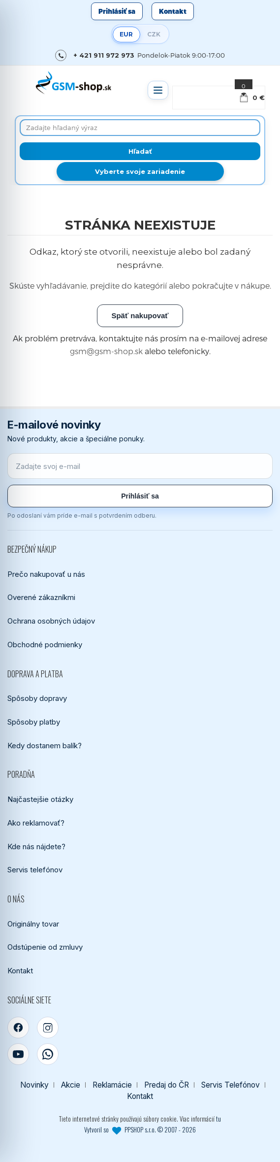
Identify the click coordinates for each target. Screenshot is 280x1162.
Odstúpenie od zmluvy (45, 947)
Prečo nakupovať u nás (46, 574)
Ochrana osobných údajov (51, 621)
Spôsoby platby (33, 722)
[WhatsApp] (48, 1054)
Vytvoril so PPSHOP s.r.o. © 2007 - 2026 (140, 1129)
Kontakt (173, 11)
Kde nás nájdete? (36, 846)
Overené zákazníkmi (41, 597)
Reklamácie (112, 1085)
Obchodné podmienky (44, 644)
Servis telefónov (34, 869)
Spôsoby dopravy (37, 698)
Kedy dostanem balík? (44, 745)
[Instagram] (48, 1027)
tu (218, 1119)
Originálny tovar (33, 924)
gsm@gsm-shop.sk (106, 351)
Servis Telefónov (230, 1085)
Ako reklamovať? (35, 823)
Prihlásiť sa (116, 11)
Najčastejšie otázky (40, 799)
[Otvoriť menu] (158, 90)
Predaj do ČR (166, 1085)
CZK (153, 34)
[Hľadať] (140, 151)
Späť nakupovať (139, 315)
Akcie (70, 1085)
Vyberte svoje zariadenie (140, 171)
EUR (126, 34)
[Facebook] (18, 1027)
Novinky (34, 1085)
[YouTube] (18, 1054)
